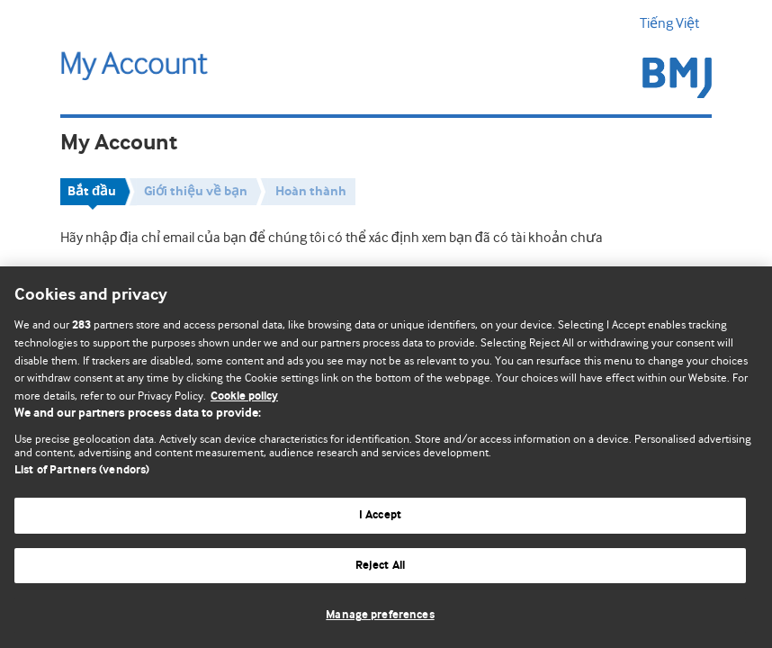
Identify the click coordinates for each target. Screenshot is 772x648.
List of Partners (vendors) (81, 470)
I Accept (380, 515)
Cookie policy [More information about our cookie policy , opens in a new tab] (244, 396)
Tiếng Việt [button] (676, 23)
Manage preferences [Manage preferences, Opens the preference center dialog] (380, 615)
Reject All (380, 565)
